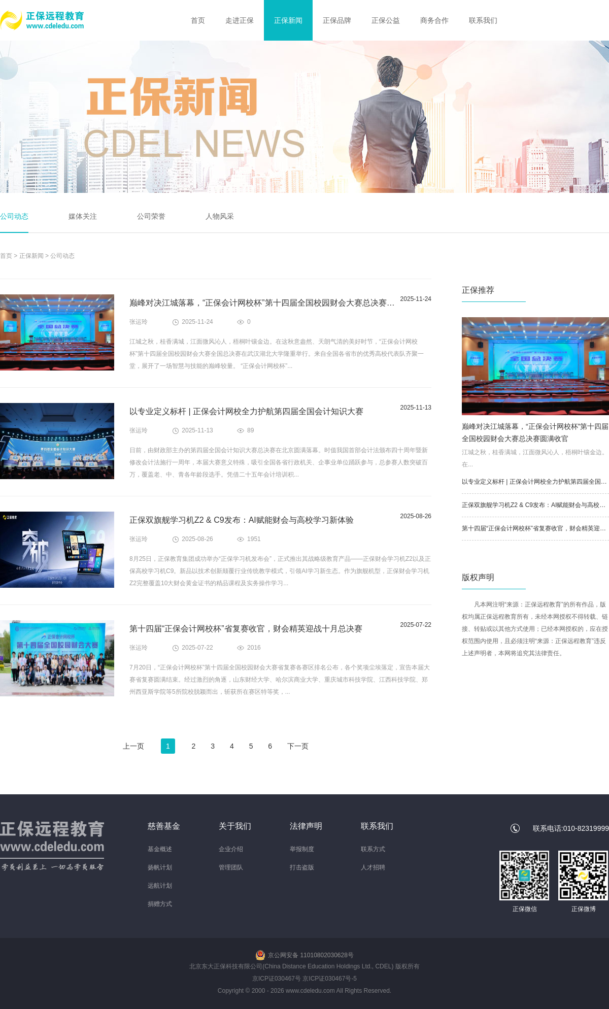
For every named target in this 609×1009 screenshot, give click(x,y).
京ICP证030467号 (276, 978)
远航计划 (160, 885)
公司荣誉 (151, 216)
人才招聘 (373, 867)
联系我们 (483, 20)
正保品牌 (337, 20)
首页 (198, 20)
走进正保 (239, 20)
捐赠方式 (160, 903)
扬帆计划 (160, 867)
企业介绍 (231, 849)
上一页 (133, 746)
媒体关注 (83, 216)
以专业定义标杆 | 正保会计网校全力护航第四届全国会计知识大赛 (246, 411)
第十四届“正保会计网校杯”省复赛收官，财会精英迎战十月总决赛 (245, 628)
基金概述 (160, 849)
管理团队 (231, 867)
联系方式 (373, 849)
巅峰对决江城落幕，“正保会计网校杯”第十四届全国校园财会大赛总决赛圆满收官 (274, 302)
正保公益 (385, 20)
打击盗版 (302, 867)
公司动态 (14, 216)
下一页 (298, 746)
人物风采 (220, 216)
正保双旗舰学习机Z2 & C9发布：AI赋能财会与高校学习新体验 (241, 520)
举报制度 (302, 849)
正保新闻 (288, 20)
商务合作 (434, 20)
